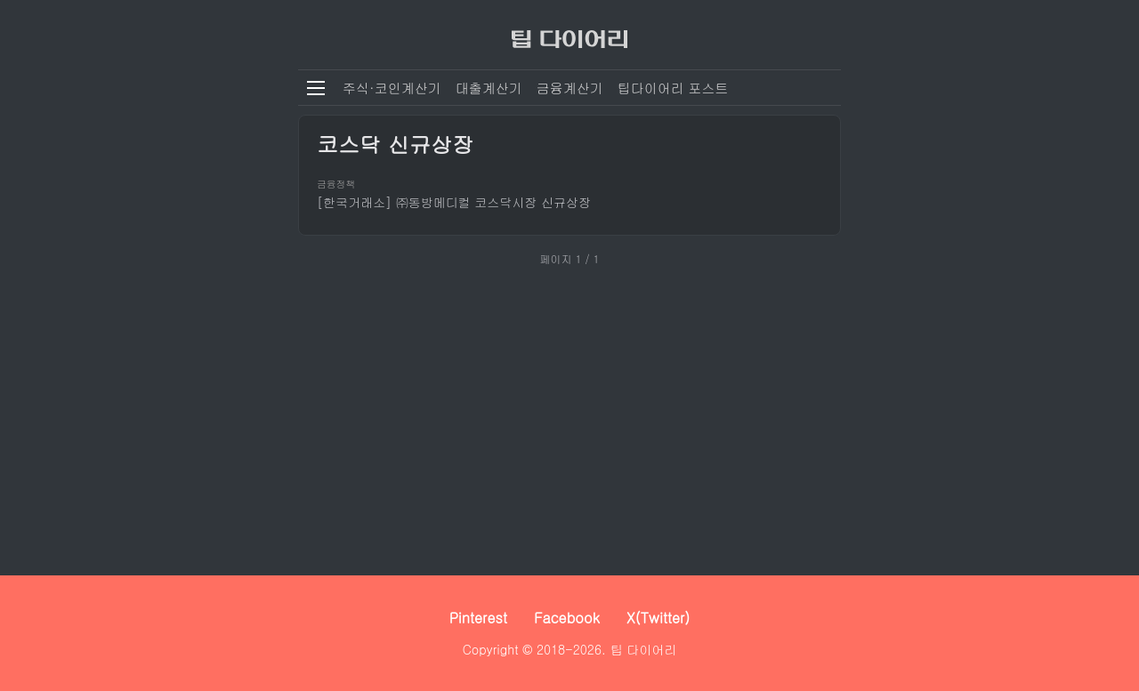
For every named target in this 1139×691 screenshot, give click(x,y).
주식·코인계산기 (392, 87)
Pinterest (478, 618)
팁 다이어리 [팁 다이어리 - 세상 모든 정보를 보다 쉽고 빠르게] (643, 649)
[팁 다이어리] (569, 34)
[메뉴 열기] (316, 88)
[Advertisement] (569, 415)
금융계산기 (570, 87)
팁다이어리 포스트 (673, 87)
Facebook (567, 618)
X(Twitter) (658, 618)
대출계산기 (489, 87)
